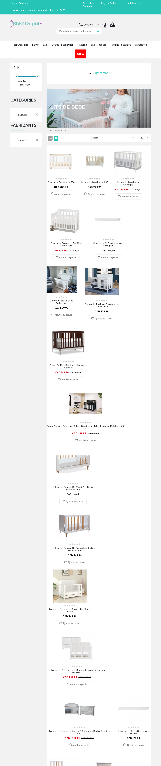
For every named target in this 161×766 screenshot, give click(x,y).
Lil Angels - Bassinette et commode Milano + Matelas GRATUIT (77, 671)
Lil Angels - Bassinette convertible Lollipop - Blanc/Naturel (75, 549)
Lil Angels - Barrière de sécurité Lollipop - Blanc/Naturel (73, 488)
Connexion (88, 6)
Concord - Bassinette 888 (94, 182)
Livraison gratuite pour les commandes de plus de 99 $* (38, 10)
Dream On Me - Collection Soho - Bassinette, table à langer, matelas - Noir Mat (85, 427)
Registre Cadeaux (109, 3)
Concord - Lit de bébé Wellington (61, 301)
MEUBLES (21, 115)
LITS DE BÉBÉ (101, 73)
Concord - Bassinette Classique (128, 183)
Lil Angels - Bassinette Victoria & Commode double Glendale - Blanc (79, 732)
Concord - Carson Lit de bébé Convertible (66, 244)
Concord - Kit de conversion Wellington (108, 244)
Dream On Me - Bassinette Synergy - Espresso (68, 366)
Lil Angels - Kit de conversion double (133, 732)
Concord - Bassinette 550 (61, 182)
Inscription (131, 3)
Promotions (88, 3)
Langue (13, 3)
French (22, 3)
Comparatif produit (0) (57, 130)
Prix (16, 68)
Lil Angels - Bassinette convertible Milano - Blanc (69, 610)
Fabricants (21, 140)
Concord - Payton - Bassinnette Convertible (102, 305)
